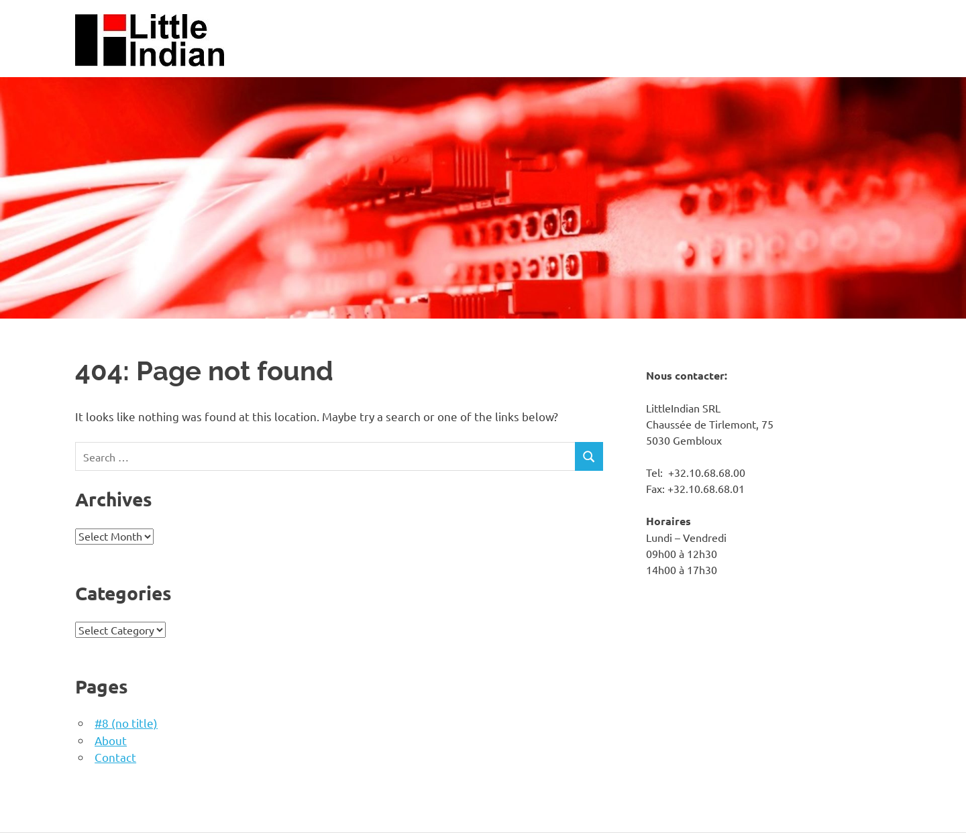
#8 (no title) (126, 723)
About (111, 740)
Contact (115, 757)
